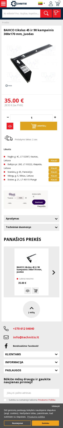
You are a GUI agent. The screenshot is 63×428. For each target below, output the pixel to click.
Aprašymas (12, 218)
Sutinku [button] (45, 423)
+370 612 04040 (23, 329)
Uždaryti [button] (56, 406)
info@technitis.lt (26, 337)
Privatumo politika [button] (36, 417)
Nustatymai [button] (17, 423)
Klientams (13, 354)
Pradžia (5, 22)
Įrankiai (3, 3)
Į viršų (31, 309)
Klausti (54, 160)
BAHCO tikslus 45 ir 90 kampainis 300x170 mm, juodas (29, 269)
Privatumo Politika (46, 399)
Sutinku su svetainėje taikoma (32, 400)
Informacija (14, 362)
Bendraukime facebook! (26, 346)
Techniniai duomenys (18, 227)
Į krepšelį (38, 126)
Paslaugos (13, 370)
